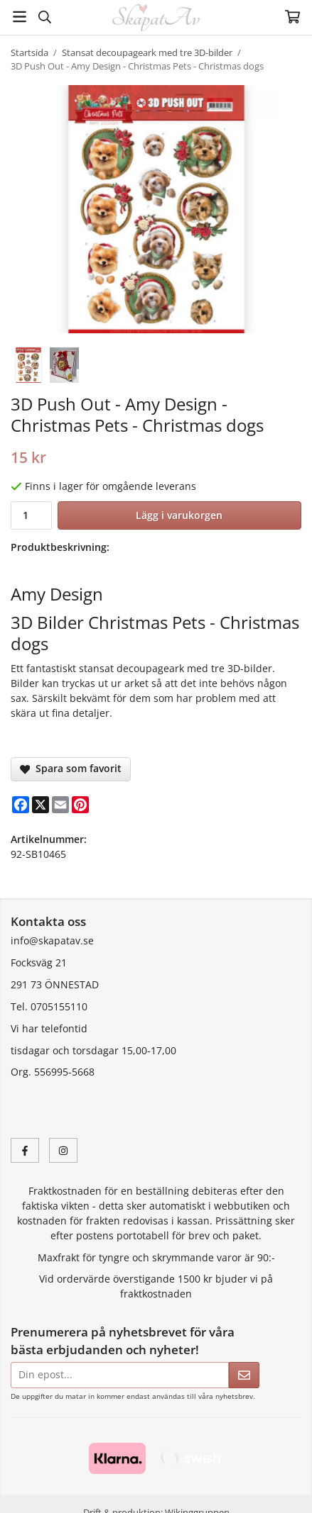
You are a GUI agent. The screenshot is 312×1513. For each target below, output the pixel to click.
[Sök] (44, 17)
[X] (40, 804)
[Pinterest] (80, 804)
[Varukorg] (292, 16)
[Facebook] (21, 804)
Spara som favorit (71, 768)
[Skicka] (244, 1375)
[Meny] (19, 16)
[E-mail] (60, 804)
